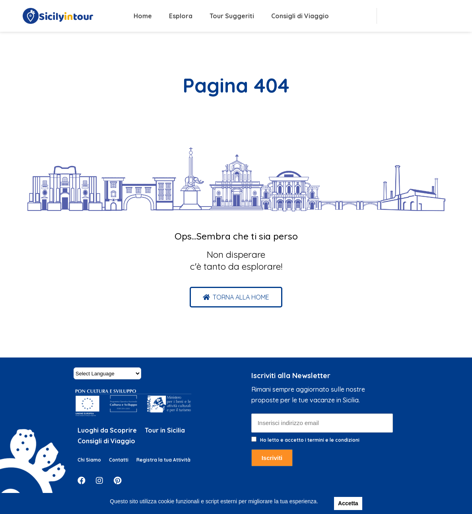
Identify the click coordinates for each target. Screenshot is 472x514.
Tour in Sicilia (165, 430)
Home (143, 16)
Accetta (348, 503)
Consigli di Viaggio (300, 16)
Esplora (180, 16)
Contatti (118, 460)
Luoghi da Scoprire (107, 430)
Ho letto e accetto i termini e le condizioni (309, 440)
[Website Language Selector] (107, 373)
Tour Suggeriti (232, 16)
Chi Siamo (89, 460)
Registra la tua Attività (163, 460)
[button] (236, 297)
